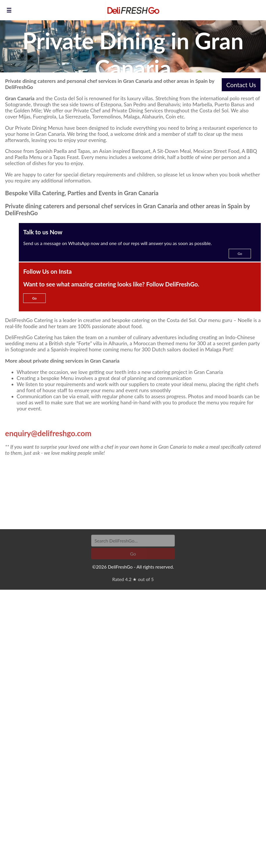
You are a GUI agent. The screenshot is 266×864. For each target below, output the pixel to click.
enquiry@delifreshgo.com (48, 433)
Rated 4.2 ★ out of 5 (133, 579)
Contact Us (241, 84)
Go (240, 253)
